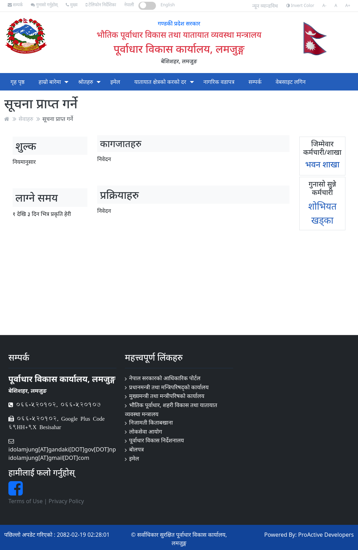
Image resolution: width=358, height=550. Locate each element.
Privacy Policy (66, 501)
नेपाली (129, 5)
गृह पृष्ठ (17, 82)
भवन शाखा (322, 164)
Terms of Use (25, 501)
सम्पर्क (15, 5)
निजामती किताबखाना (151, 422)
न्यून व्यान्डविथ (265, 5)
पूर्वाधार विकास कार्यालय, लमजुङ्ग (179, 48)
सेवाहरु (26, 119)
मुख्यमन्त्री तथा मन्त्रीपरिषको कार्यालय (166, 396)
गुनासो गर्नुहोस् (44, 5)
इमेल (115, 82)
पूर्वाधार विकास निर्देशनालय (156, 440)
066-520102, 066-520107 (54, 404)
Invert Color (300, 5)
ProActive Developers (326, 534)
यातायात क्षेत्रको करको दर (160, 82)
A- (324, 5)
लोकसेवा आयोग (145, 431)
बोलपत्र (136, 449)
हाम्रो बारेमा (49, 82)
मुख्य (71, 5)
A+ (347, 5)
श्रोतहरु (85, 82)
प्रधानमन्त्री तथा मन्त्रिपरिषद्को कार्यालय (168, 387)
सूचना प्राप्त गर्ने (57, 119)
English (167, 5)
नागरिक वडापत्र (219, 82)
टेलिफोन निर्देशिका (101, 5)
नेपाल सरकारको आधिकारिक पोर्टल (164, 378)
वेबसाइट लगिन (290, 82)
